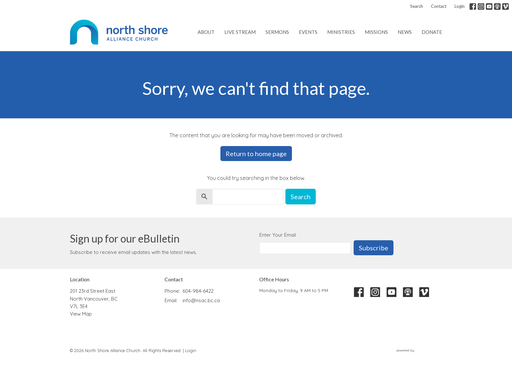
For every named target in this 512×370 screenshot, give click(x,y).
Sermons (277, 32)
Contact (438, 6)
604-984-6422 (198, 291)
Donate (432, 32)
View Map (81, 314)
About (206, 32)
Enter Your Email (277, 235)
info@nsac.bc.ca (201, 300)
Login (460, 6)
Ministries (341, 32)
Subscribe (373, 248)
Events (308, 32)
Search (416, 6)
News (405, 32)
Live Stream (240, 32)
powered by (419, 350)
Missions (376, 32)
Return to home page (256, 153)
